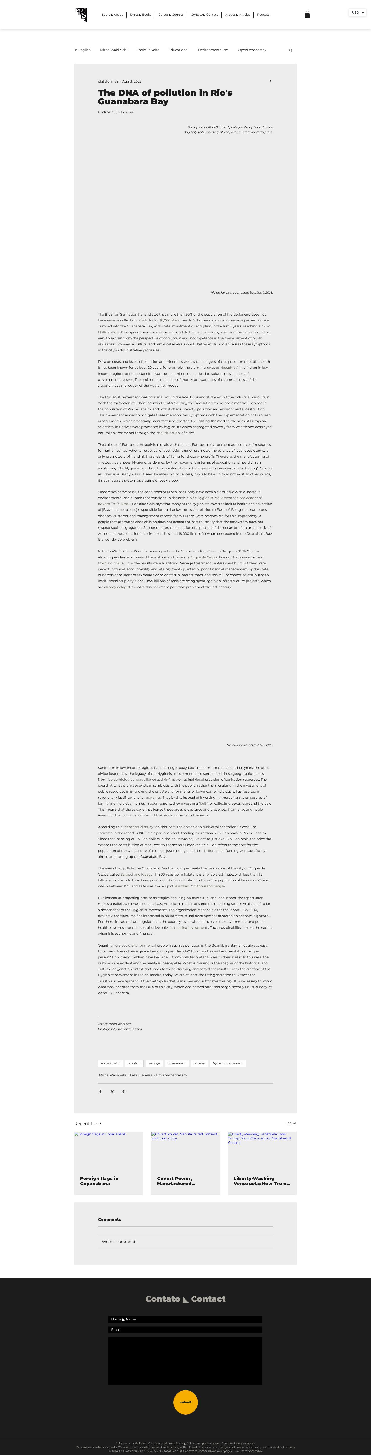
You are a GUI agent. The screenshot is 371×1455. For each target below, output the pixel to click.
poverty (199, 1063)
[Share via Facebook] (100, 1091)
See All (291, 1123)
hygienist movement (228, 1063)
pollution (134, 1063)
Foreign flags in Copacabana (99, 1181)
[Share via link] (123, 1091)
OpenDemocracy (252, 50)
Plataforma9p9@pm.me (223, 1451)
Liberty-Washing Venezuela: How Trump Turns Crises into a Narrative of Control (262, 1181)
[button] (307, 14)
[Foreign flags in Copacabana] (109, 1151)
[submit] (185, 1402)
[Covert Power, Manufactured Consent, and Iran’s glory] (185, 1151)
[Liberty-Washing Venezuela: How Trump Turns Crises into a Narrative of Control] (262, 1151)
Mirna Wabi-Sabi (113, 50)
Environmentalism (213, 50)
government (177, 1063)
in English (82, 50)
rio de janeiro (110, 1063)
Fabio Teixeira (148, 50)
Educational (178, 50)
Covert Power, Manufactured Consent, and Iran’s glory (180, 1181)
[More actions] (270, 81)
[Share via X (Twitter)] (112, 1091)
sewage (154, 1063)
